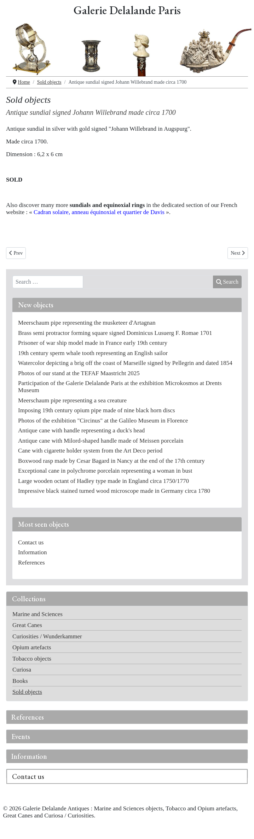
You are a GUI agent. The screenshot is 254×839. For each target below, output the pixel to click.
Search (227, 282)
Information (29, 756)
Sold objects (27, 692)
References (27, 717)
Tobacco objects (31, 658)
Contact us (28, 776)
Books (20, 681)
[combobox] (47, 282)
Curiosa (21, 669)
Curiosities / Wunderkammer (47, 636)
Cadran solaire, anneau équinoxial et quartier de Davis (99, 212)
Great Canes (27, 625)
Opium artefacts (31, 647)
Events (20, 736)
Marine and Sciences (37, 614)
